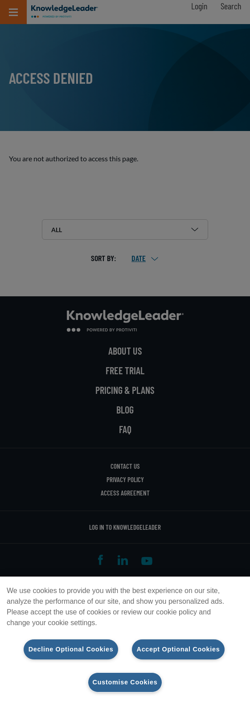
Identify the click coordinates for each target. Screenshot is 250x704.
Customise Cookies (125, 682)
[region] (125, 640)
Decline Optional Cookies (71, 649)
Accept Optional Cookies (178, 649)
